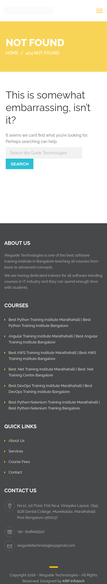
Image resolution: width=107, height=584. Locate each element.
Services (16, 451)
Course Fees (19, 462)
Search (20, 163)
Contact (15, 472)
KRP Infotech (74, 581)
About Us (17, 440)
